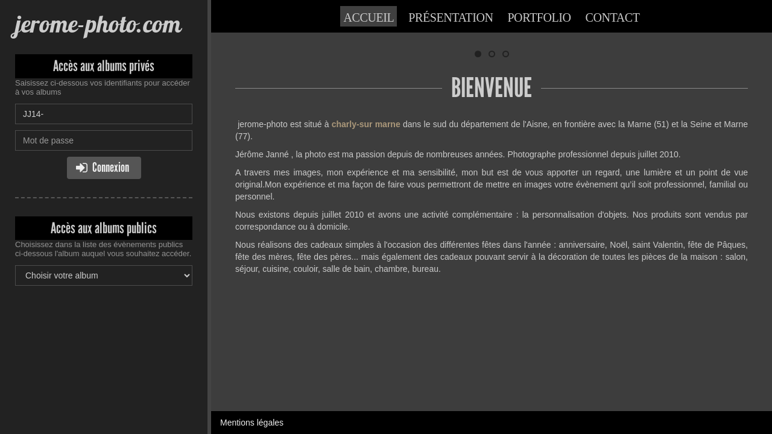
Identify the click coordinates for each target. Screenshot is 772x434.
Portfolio (539, 17)
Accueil (368, 17)
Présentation (450, 17)
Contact (613, 17)
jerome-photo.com (98, 23)
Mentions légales (251, 328)
